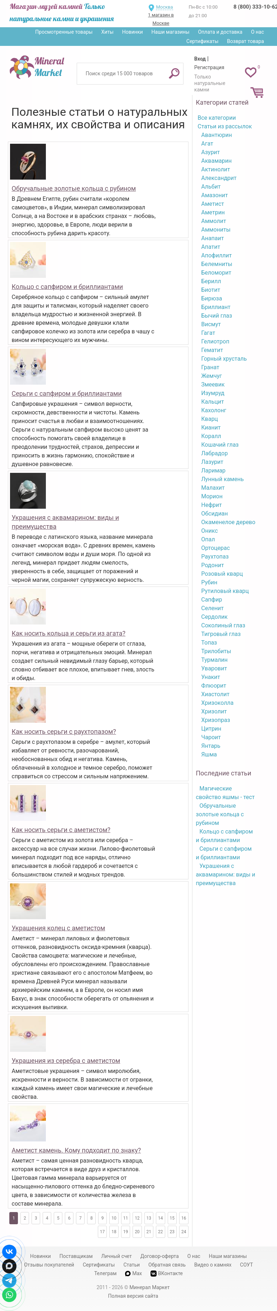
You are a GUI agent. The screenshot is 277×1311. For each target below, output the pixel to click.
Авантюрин (216, 135)
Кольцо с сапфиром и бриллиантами (67, 286)
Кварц (209, 418)
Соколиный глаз (223, 625)
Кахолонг (213, 410)
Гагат (208, 332)
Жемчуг (211, 375)
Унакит (210, 677)
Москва (164, 7)
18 (113, 1231)
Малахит (213, 487)
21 (149, 1231)
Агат (207, 143)
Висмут (211, 324)
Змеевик (213, 384)
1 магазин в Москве (161, 19)
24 (183, 1231)
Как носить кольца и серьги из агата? (69, 633)
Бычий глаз (216, 315)
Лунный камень (222, 479)
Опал (208, 539)
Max (133, 1273)
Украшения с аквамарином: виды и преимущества (225, 875)
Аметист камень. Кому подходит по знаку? (76, 1150)
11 (125, 1218)
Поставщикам (76, 1256)
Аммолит (213, 221)
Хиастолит (215, 694)
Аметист (212, 203)
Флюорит (213, 685)
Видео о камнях (212, 1265)
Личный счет (116, 1256)
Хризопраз (215, 720)
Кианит (211, 427)
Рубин (209, 582)
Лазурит (212, 462)
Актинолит (215, 169)
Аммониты (216, 229)
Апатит (210, 246)
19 (125, 1231)
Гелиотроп (215, 341)
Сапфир (211, 599)
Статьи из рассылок (225, 126)
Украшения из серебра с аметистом (66, 1060)
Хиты (107, 32)
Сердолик (214, 616)
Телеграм (105, 1273)
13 (149, 1218)
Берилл (211, 281)
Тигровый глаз (221, 634)
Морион (212, 496)
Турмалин (214, 659)
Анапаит (212, 238)
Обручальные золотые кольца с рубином (74, 188)
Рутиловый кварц (225, 591)
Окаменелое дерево (228, 522)
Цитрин (211, 728)
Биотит (210, 289)
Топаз (209, 642)
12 (137, 1218)
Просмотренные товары (63, 32)
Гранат (210, 367)
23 (172, 1231)
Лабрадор (214, 453)
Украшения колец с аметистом (58, 928)
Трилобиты (216, 651)
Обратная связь (167, 1265)
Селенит (212, 608)
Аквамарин (216, 160)
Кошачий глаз (220, 444)
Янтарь (210, 745)
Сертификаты (202, 41)
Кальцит (212, 401)
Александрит (219, 178)
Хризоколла (217, 702)
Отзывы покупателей (49, 1265)
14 (160, 1218)
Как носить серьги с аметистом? (61, 829)
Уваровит (214, 668)
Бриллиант (216, 307)
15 (172, 1218)
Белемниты (217, 264)
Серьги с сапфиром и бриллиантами (67, 393)
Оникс (209, 530)
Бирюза (211, 298)
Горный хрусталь (224, 358)
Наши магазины (171, 32)
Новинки (132, 32)
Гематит (212, 350)
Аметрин (213, 212)
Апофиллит (216, 255)
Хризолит (214, 711)
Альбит (211, 186)
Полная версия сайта (133, 1296)
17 (102, 1231)
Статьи (131, 1265)
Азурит (210, 152)
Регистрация (209, 67)
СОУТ (246, 1265)
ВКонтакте (167, 1273)
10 (113, 1218)
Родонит (212, 565)
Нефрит (211, 505)
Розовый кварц (222, 573)
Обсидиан (214, 513)
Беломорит (216, 272)
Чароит (211, 737)
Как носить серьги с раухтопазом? (64, 731)
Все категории (217, 117)
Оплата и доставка (220, 32)
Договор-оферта (159, 1256)
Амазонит (214, 195)
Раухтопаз (215, 556)
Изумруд (213, 393)
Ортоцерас (215, 548)
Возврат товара (245, 41)
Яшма (209, 754)
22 (160, 1231)
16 (183, 1218)
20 (137, 1231)
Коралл (211, 436)
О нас (257, 32)
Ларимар (213, 470)
